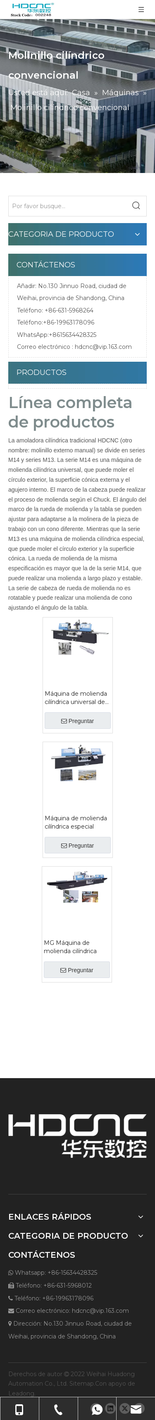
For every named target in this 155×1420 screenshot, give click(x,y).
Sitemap (81, 1383)
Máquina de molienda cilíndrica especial (76, 822)
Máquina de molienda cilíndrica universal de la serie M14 (76, 698)
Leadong (21, 1393)
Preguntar (77, 721)
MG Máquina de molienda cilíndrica (70, 947)
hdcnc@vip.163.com (103, 347)
